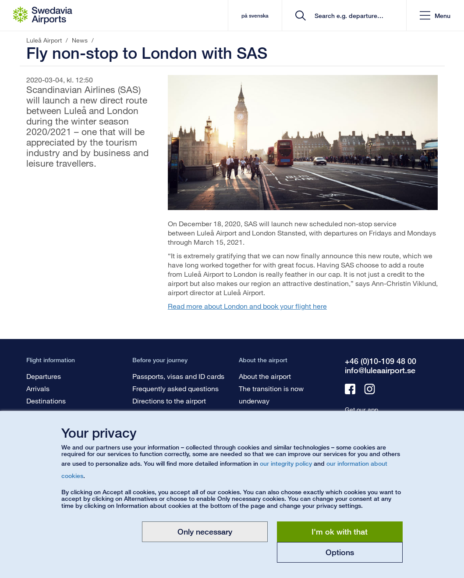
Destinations (46, 400)
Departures (43, 376)
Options (340, 552)
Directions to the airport (169, 400)
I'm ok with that (340, 531)
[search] (347, 15)
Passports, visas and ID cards (178, 376)
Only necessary (204, 531)
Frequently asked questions (175, 388)
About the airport (265, 376)
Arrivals (38, 388)
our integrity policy (286, 463)
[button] (435, 15)
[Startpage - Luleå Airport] (42, 15)
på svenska (255, 15)
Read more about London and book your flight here (247, 306)
